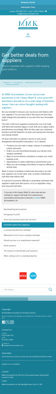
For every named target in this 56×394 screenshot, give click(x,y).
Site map (26, 356)
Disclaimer (43, 356)
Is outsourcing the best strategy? (17, 230)
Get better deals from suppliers (17, 225)
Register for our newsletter (11, 364)
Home (4, 356)
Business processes (12, 84)
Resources (7, 82)
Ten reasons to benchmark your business (21, 251)
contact (37, 198)
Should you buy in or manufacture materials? (22, 240)
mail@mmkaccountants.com (28, 14)
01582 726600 (7, 340)
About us (10, 356)
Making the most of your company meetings (22, 235)
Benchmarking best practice (15, 209)
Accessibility (34, 356)
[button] (28, 2)
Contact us (18, 356)
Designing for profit (12, 214)
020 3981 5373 (7, 335)
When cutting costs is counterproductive (20, 256)
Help (49, 356)
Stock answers (10, 246)
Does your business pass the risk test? (20, 219)
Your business (17, 82)
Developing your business (33, 82)
